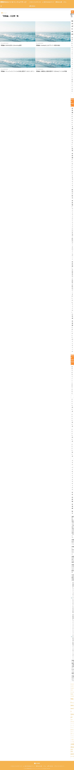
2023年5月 (72, 435)
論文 (72, 512)
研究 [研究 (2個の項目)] (72, 749)
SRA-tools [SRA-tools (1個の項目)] (72, 721)
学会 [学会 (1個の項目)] (73, 741)
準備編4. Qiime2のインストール (72, 336)
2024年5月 (72, 405)
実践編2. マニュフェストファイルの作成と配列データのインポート (72, 230)
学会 (72, 493)
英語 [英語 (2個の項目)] (72, 751)
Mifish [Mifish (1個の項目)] (73, 702)
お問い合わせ (32, 6)
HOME (37, 763)
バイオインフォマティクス (35, 2)
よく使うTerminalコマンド (48, 2)
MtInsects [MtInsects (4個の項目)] (72, 708)
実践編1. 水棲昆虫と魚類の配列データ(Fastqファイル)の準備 (72, 290)
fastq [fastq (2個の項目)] (72, 694)
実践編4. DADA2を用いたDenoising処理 (72, 129)
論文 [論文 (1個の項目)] (71, 756)
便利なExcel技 (59, 2)
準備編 (72, 506)
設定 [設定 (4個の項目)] (72, 754)
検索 (72, 11)
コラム (64, 2)
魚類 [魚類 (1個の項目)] (73, 756)
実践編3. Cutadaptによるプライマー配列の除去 (72, 175)
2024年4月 (72, 420)
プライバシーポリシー (59, 766)
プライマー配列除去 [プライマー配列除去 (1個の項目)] (72, 727)
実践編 (72, 499)
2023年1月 (72, 450)
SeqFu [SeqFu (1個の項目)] (72, 719)
